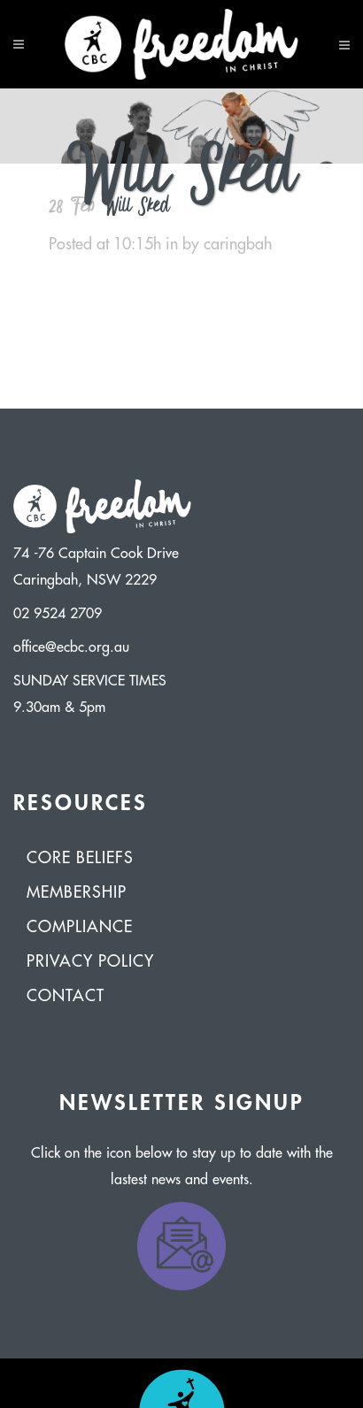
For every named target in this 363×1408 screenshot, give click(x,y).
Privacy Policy (90, 961)
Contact (65, 996)
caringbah (238, 244)
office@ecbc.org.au (71, 647)
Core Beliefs (80, 858)
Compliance (80, 927)
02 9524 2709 (57, 614)
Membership (77, 892)
